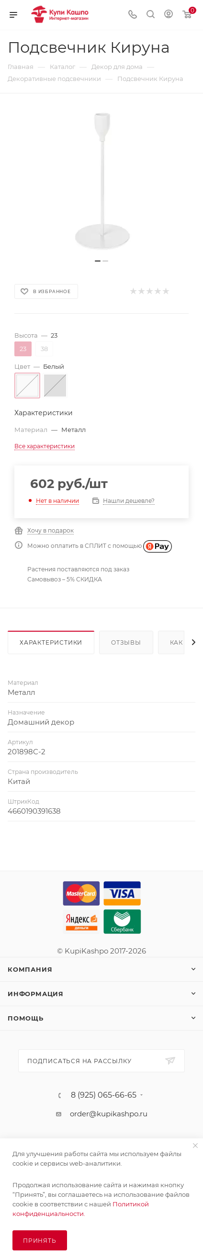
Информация (36, 994)
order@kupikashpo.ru (108, 1113)
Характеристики (51, 642)
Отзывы (126, 642)
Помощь (26, 1018)
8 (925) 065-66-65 (103, 1095)
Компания (30, 969)
